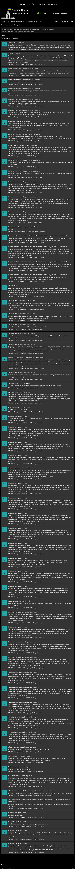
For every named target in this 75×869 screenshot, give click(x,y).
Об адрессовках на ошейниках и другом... (22, 747)
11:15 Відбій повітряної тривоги (53, 13)
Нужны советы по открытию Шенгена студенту (23, 145)
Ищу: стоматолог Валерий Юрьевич (20, 756)
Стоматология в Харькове (16, 42)
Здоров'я (42, 49)
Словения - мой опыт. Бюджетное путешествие (24, 134)
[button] (8, 21)
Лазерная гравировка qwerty (17, 416)
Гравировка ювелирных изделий (19, 601)
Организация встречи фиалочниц (19, 383)
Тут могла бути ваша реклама (37, 4)
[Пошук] (72, 21)
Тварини (40, 479)
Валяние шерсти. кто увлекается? (19, 407)
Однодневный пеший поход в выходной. (21, 300)
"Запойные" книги (14, 53)
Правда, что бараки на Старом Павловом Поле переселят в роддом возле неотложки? (37, 236)
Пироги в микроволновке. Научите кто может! (23, 612)
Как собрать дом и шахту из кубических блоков (18, 31)
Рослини (40, 75)
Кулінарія (40, 623)
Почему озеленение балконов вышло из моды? (24, 68)
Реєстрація (17, 25)
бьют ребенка (12, 285)
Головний (42, 231)
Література (41, 64)
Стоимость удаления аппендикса (19, 121)
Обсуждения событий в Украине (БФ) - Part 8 (23, 227)
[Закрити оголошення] (72, 29)
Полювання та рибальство (45, 795)
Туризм (40, 141)
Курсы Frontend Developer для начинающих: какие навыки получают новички (28, 29)
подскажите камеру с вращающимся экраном (23, 672)
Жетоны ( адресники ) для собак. (19, 468)
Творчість (41, 412)
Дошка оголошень (32, 21)
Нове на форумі (16, 21)
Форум (4, 21)
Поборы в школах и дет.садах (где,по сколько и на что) (26, 357)
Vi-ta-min (10, 49)
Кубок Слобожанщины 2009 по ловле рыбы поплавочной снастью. (30, 791)
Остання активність (6, 25)
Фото (39, 683)
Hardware (41, 423)
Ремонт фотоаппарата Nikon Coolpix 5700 (22, 717)
